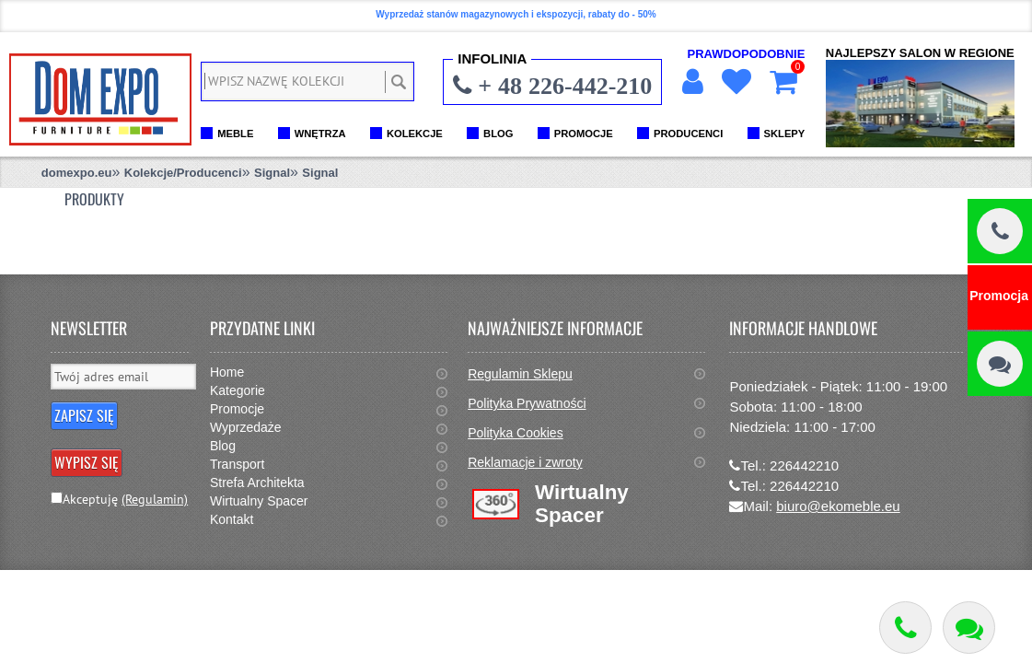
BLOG (498, 133)
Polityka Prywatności (527, 403)
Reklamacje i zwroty (525, 462)
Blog (223, 445)
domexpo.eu (76, 173)
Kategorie (237, 390)
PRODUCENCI (688, 133)
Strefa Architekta (257, 482)
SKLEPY (785, 133)
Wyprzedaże (246, 427)
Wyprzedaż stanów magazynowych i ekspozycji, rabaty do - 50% (515, 14)
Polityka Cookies (515, 432)
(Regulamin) (155, 499)
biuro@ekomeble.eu (837, 506)
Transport (237, 464)
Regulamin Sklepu (520, 373)
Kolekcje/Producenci (183, 173)
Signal (272, 173)
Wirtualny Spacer (259, 501)
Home (227, 372)
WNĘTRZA (320, 133)
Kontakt (231, 519)
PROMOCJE (583, 133)
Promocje (237, 408)
